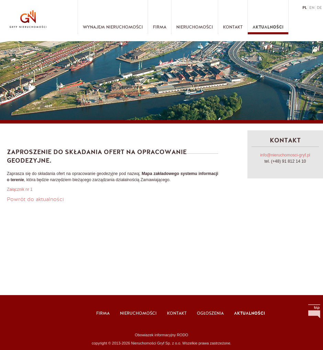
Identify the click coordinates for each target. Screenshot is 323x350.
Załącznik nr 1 (20, 189)
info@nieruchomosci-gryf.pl (285, 155)
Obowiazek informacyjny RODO (161, 335)
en (311, 8)
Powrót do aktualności (35, 199)
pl (304, 8)
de (319, 8)
